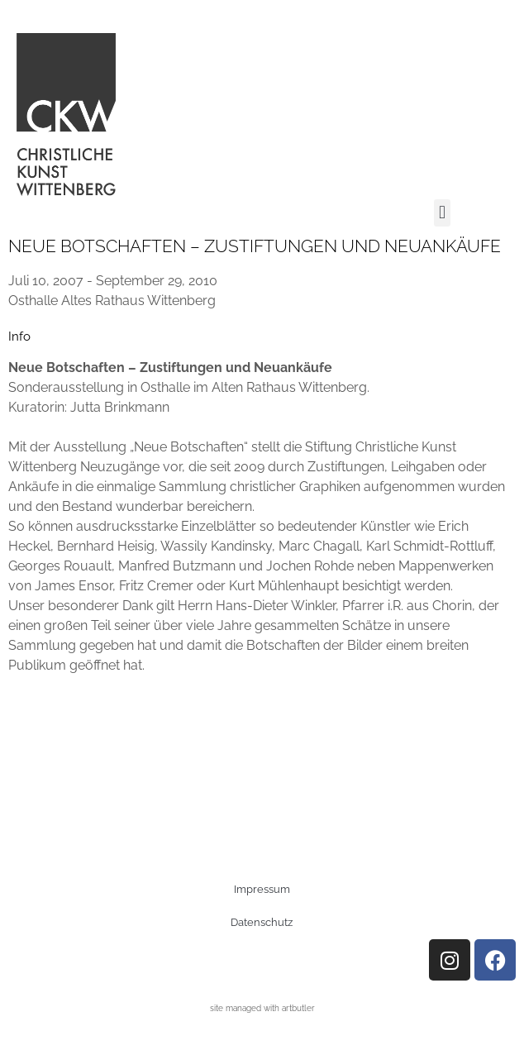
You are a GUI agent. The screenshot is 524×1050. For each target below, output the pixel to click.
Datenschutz (262, 922)
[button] (442, 213)
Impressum (262, 889)
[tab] (19, 336)
